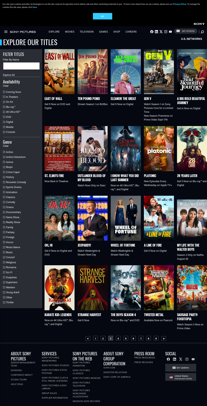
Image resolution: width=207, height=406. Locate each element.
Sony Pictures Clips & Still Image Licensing (55, 379)
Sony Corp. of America (117, 376)
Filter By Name (11, 59)
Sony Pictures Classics (81, 371)
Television (87, 31)
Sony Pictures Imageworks (50, 359)
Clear (6, 85)
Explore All (9, 74)
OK (102, 16)
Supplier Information (55, 397)
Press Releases (143, 361)
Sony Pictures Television (81, 384)
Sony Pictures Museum (86, 377)
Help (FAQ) (17, 383)
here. (35, 7)
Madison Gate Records (86, 400)
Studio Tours (19, 379)
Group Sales (49, 392)
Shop (116, 31)
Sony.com (109, 367)
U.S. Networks (191, 38)
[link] (199, 23)
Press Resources (144, 357)
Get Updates (188, 30)
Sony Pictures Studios (55, 364)
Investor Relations (115, 371)
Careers (131, 31)
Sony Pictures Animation (81, 364)
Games (103, 31)
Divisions (16, 369)
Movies (69, 31)
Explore (54, 31)
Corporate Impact (22, 374)
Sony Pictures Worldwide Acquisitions (81, 393)
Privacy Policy (179, 4)
